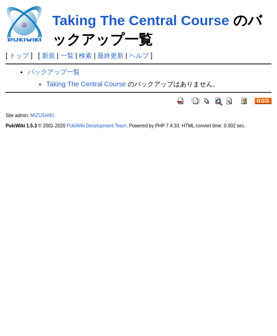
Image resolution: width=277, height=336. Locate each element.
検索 (85, 55)
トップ (19, 55)
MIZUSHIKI (42, 115)
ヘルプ (139, 55)
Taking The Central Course (140, 20)
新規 (48, 55)
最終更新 (110, 55)
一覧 (67, 55)
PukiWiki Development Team (96, 125)
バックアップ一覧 (54, 72)
